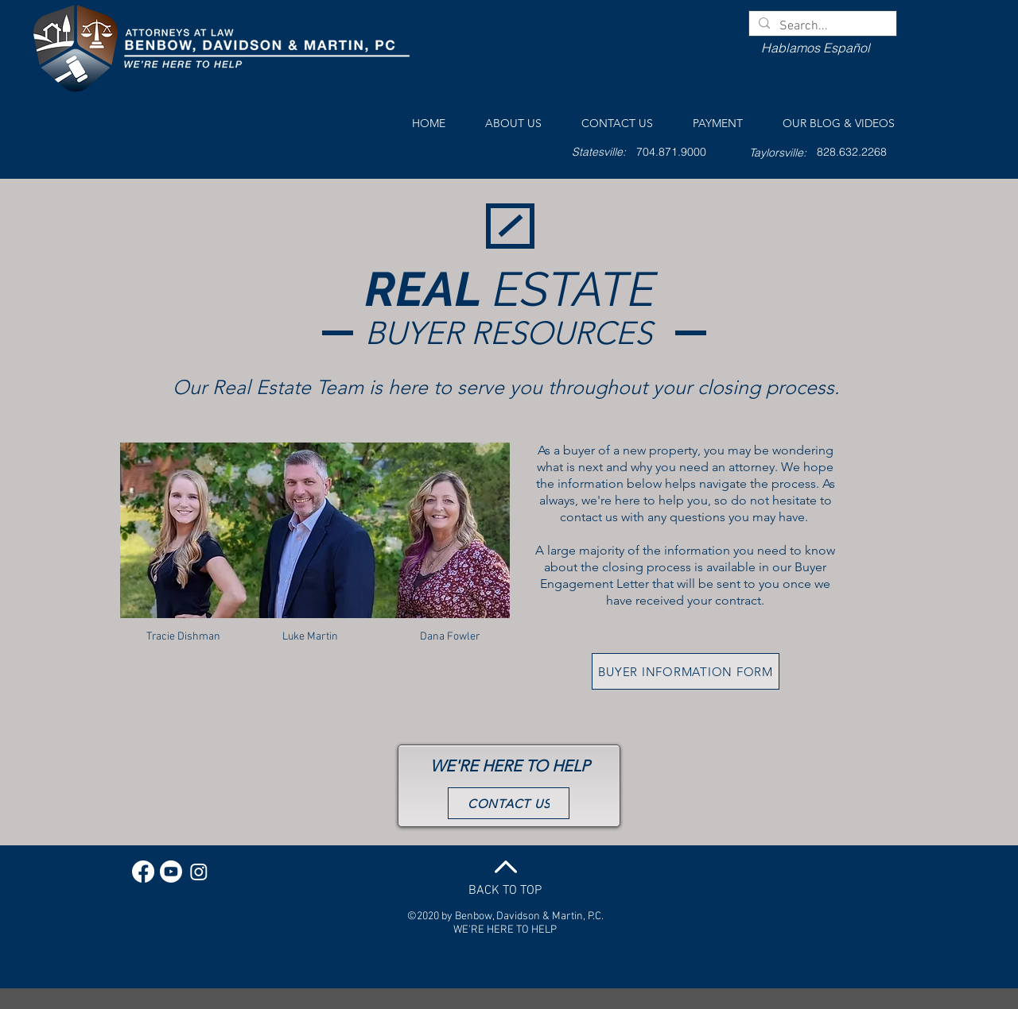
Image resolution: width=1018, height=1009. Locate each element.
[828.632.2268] (852, 152)
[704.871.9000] (671, 152)
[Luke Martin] (310, 637)
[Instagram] (199, 871)
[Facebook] (143, 871)
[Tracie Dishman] (182, 637)
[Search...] (821, 26)
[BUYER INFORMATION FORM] (685, 671)
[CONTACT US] (508, 803)
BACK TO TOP (505, 891)
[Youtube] (171, 871)
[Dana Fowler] (450, 637)
